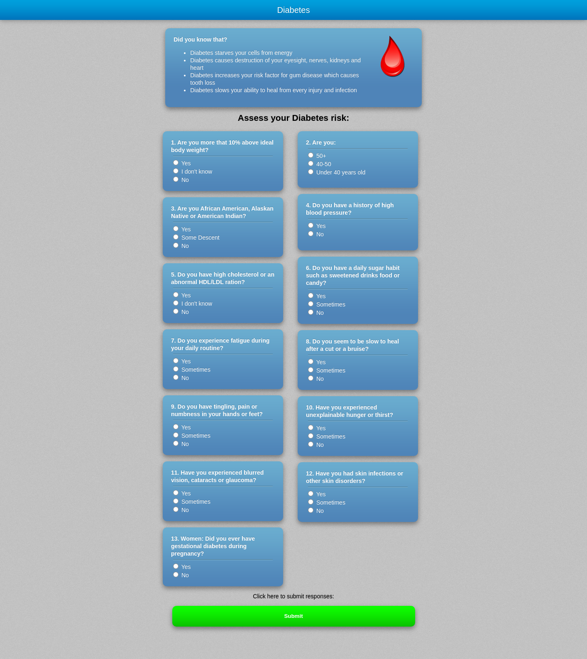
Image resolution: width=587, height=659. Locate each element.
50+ (317, 155)
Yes (182, 163)
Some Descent (196, 237)
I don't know (192, 171)
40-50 (319, 164)
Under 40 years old (337, 172)
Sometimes (191, 369)
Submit (293, 616)
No (181, 179)
